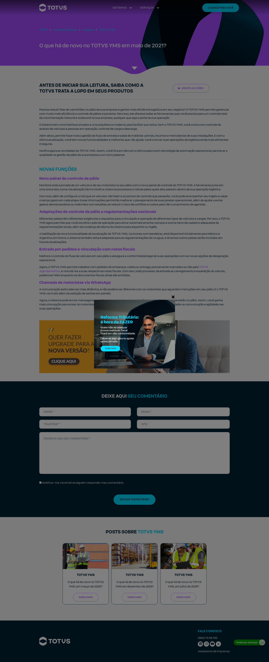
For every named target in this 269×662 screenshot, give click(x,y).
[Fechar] (173, 297)
